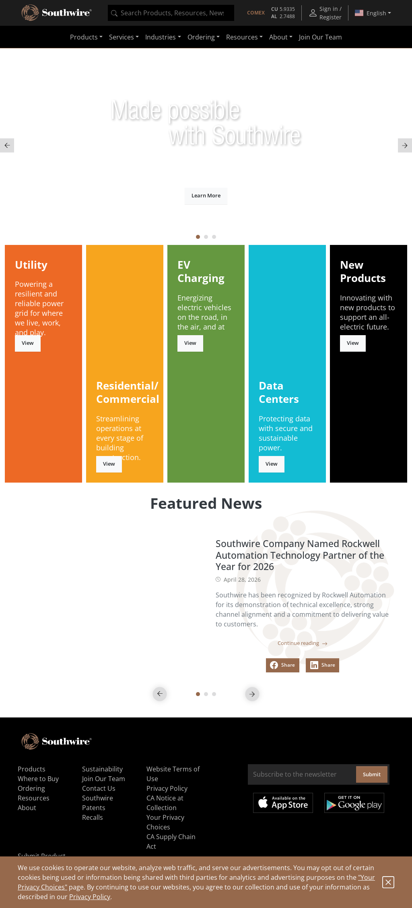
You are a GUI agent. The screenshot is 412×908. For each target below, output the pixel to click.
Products (31, 769)
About (27, 807)
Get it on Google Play (354, 803)
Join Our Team (320, 37)
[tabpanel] (206, 145)
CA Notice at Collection (164, 803)
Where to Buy (38, 778)
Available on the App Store (283, 803)
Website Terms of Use (173, 774)
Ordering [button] (201, 37)
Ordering (31, 788)
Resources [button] (242, 37)
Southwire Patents (97, 803)
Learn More (206, 195)
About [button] (278, 37)
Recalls (92, 817)
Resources (33, 798)
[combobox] (171, 13)
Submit (372, 774)
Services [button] (121, 37)
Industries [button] (160, 37)
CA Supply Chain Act (171, 841)
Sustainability (102, 769)
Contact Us (98, 788)
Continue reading (303, 643)
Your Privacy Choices (165, 822)
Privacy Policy (89, 896)
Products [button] (84, 37)
